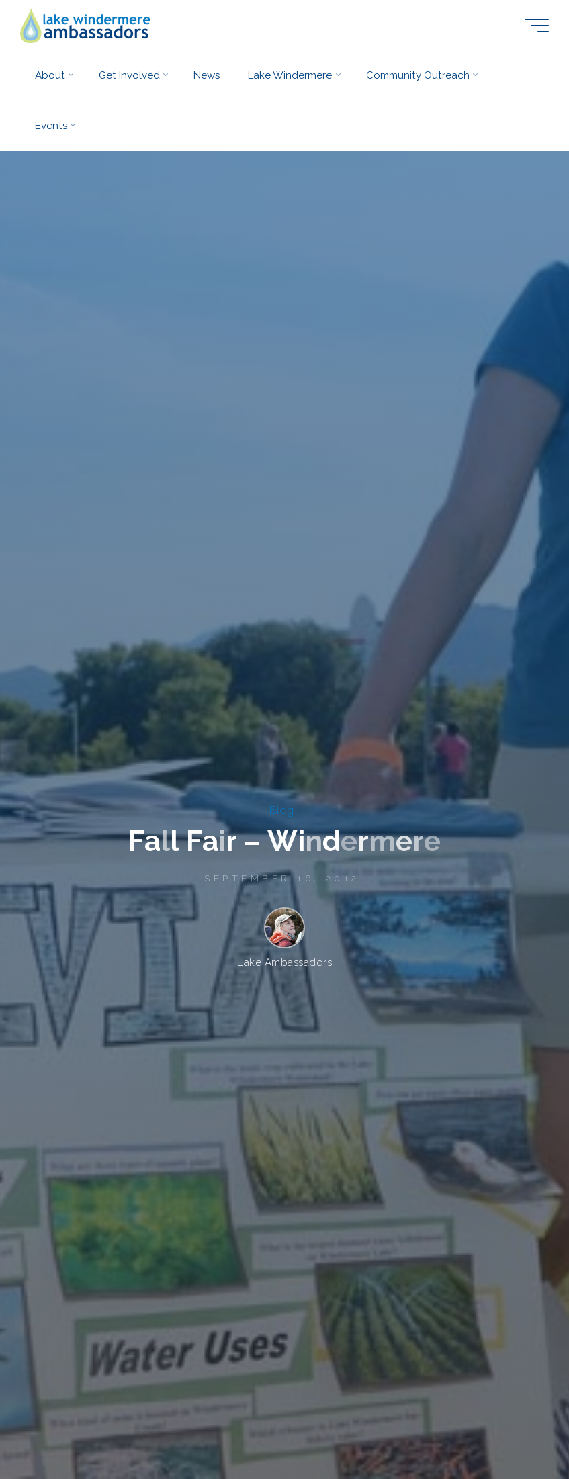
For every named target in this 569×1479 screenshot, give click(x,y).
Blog (281, 810)
